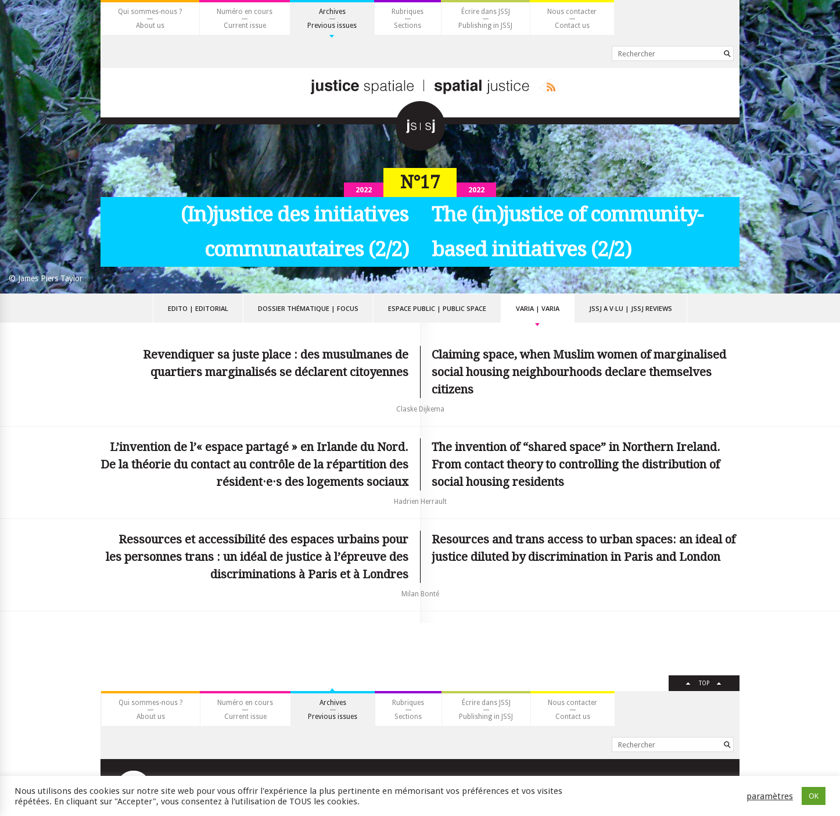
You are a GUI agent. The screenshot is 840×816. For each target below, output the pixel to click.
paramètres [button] (769, 796)
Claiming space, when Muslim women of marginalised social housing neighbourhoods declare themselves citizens (579, 372)
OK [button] (814, 796)
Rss (548, 87)
